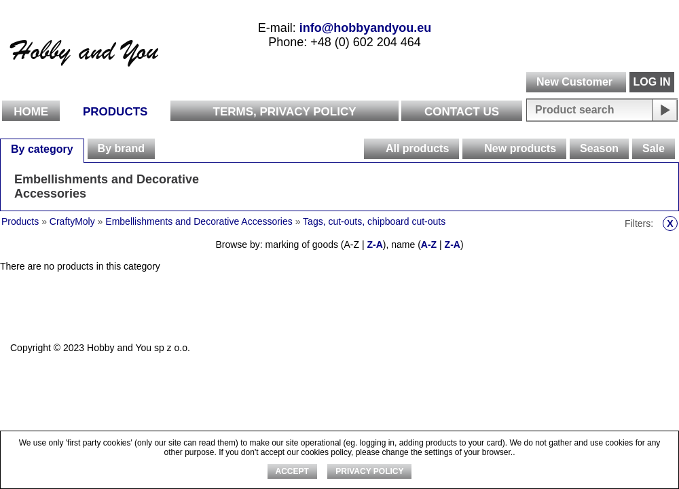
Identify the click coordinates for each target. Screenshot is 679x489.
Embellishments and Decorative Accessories (106, 186)
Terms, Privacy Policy (284, 111)
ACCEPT (292, 471)
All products (417, 148)
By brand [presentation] (121, 148)
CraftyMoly (72, 221)
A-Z (429, 244)
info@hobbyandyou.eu (365, 28)
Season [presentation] (599, 148)
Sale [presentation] (653, 148)
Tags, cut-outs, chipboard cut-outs (374, 221)
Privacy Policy (369, 471)
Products (115, 111)
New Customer (574, 82)
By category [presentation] (42, 149)
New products (520, 148)
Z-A (374, 244)
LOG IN (651, 82)
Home (31, 111)
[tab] (42, 149)
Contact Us (461, 111)
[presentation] (374, 149)
